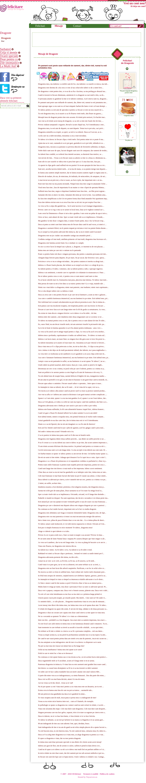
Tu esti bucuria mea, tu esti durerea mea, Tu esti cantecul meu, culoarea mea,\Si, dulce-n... (72, 731)
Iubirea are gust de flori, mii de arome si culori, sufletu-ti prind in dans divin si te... (69, 746)
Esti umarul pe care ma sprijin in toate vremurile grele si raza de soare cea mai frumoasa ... (72, 502)
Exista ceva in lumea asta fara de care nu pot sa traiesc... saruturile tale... (65, 690)
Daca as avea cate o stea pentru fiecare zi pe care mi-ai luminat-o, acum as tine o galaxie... (72, 295)
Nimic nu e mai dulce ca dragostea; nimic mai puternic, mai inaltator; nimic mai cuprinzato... (73, 287)
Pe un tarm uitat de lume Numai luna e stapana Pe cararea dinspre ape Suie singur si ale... (72, 539)
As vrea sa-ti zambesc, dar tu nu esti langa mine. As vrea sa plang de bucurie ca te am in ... (72, 542)
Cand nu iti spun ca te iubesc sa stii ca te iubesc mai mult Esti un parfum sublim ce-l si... (71, 749)
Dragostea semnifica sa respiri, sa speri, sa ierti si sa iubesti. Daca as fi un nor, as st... (70, 132)
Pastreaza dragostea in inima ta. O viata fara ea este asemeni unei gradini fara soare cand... (72, 664)
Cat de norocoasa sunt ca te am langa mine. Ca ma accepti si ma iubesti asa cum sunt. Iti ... (72, 450)
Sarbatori (5, 49)
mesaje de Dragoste (16, 9)
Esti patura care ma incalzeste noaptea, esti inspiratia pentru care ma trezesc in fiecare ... (71, 306)
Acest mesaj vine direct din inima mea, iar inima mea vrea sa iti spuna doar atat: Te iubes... (72, 605)
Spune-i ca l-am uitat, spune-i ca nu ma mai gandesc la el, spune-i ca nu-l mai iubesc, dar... (72, 398)
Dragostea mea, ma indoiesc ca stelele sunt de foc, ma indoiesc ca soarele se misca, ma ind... (73, 84)
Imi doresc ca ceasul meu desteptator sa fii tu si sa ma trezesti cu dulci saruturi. (68, 668)
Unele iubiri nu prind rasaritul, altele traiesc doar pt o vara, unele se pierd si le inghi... (70, 365)
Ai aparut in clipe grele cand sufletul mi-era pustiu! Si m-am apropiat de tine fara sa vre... (72, 165)
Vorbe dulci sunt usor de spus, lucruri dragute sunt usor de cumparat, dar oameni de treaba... (73, 151)
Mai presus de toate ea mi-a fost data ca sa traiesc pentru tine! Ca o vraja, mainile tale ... (71, 284)
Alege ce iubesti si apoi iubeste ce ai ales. (54, 531)
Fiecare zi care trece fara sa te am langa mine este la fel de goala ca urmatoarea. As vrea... (72, 309)
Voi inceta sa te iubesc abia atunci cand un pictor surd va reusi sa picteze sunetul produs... (72, 391)
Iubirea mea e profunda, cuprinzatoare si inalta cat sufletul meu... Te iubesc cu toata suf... (72, 335)
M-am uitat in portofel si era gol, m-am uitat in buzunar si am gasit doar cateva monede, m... (73, 380)
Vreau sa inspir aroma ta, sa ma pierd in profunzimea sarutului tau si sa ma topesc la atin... (72, 635)
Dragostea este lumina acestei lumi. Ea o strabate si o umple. (61, 243)
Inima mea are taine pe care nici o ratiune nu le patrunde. (59, 250)
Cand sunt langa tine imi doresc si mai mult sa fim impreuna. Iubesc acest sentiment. (70, 468)
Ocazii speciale (9, 56)
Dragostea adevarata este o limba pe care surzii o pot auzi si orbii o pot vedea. (67, 406)
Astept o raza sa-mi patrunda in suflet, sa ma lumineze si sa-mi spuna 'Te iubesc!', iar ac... (72, 361)
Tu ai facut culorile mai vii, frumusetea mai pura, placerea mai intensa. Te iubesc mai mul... (73, 280)
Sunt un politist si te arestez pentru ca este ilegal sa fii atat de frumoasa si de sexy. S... (70, 372)
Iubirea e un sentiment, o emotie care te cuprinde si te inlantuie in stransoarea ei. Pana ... (71, 272)
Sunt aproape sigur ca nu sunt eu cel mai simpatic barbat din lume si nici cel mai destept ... (72, 106)
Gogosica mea (129, 115)
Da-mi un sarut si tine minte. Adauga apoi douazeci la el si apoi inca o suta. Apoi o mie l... (72, 457)
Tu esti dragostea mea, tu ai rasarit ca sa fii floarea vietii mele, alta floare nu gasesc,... (70, 114)
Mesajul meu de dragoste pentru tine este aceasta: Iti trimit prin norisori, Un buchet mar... (72, 117)
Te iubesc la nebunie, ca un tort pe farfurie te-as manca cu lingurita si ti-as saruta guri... (71, 720)
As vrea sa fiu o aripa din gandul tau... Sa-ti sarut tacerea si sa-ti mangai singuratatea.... (71, 206)
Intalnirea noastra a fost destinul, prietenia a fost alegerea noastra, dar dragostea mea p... (71, 487)
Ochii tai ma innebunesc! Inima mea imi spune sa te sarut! (60, 650)
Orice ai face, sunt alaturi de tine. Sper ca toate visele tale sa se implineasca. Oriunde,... (71, 217)
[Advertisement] (87, 39)
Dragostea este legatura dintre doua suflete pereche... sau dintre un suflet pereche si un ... (72, 439)
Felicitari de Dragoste (127, 61)
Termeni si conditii (90, 774)
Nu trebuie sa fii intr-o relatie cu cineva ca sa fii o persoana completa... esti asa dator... (70, 631)
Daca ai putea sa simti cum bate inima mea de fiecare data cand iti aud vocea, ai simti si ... (72, 224)
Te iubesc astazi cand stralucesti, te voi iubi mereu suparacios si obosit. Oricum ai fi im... (72, 524)
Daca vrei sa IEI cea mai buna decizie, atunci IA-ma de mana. (61, 679)
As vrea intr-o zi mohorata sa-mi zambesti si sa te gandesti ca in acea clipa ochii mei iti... (72, 354)
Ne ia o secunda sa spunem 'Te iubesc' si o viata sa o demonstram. (63, 616)
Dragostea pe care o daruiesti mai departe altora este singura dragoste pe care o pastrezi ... (72, 505)
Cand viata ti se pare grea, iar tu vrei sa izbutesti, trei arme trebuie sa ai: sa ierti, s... (69, 565)
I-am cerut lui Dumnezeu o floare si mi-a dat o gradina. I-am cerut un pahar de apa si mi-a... (73, 213)
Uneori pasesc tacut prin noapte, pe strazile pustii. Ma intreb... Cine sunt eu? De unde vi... (72, 598)
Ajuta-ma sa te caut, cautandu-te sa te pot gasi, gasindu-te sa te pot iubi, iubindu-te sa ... (71, 143)
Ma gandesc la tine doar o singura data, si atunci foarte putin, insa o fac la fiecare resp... (71, 221)
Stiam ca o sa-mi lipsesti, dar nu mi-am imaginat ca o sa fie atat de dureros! (66, 424)
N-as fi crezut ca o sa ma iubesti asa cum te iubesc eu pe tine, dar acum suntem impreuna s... (73, 443)
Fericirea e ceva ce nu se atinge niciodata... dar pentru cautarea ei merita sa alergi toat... (71, 261)
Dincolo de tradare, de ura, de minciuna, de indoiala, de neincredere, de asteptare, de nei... (72, 176)
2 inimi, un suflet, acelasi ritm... (50, 483)
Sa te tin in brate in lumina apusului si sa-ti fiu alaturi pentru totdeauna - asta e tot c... (70, 328)
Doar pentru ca (9, 59)
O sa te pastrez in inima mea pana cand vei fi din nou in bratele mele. (64, 435)
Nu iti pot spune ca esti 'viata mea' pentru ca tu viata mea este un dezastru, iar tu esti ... (71, 687)
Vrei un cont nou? (134, 3)
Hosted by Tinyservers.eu (87, 777)
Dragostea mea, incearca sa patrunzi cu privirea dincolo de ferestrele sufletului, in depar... (72, 147)
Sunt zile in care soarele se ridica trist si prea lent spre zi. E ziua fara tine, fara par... (69, 162)
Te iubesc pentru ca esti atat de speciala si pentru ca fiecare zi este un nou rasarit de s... (71, 110)
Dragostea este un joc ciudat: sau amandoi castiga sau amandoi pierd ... (65, 236)
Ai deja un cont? (138, 6)
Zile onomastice (9, 62)
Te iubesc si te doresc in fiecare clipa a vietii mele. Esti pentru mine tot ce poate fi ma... (71, 139)
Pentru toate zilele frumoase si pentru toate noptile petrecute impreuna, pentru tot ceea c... (72, 465)
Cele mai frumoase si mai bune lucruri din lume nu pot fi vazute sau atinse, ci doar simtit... (72, 476)
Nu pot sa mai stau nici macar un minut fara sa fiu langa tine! (61, 646)
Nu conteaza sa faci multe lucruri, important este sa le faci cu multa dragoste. (67, 509)
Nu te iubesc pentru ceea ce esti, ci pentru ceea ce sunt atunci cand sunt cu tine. (68, 276)
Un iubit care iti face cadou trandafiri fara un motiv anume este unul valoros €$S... (69, 672)
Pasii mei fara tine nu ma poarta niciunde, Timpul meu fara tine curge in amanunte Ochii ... (72, 184)
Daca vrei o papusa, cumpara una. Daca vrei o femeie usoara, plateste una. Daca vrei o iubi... (73, 590)
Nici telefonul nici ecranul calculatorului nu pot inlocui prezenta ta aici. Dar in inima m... (72, 302)
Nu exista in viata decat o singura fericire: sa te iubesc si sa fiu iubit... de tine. (67, 313)
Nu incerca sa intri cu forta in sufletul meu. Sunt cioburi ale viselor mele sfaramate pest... (72, 572)
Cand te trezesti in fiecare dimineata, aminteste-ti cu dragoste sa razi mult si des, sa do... (71, 95)
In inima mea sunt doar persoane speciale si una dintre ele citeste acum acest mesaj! (70, 742)
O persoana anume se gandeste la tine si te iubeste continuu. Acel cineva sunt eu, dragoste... (73, 99)
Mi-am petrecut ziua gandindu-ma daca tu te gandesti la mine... (62, 694)
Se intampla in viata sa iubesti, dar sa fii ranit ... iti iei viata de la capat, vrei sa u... (69, 387)
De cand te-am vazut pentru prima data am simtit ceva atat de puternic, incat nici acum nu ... (73, 638)
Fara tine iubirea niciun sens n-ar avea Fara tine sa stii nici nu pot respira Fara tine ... (70, 202)
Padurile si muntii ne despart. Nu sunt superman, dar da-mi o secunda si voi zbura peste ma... (73, 498)
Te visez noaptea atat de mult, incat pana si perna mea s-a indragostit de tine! (67, 698)
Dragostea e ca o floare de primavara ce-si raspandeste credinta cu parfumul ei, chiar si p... (72, 461)
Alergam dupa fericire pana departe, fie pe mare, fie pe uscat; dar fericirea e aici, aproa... (71, 258)
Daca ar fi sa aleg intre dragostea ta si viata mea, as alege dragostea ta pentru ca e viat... (71, 735)
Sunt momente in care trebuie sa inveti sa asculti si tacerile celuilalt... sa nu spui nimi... (71, 627)
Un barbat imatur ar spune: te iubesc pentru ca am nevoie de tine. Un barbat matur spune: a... (73, 454)
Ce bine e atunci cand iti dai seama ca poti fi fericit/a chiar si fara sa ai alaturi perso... (70, 583)
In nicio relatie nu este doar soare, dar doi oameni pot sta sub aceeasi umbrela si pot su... (71, 753)
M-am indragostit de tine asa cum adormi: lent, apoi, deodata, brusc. (64, 724)
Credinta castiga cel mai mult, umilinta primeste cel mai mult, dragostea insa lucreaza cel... (72, 239)
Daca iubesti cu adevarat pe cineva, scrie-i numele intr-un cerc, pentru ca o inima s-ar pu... (72, 480)
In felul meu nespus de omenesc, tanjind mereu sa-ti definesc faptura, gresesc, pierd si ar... (72, 576)
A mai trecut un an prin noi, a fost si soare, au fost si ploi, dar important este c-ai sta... (70, 180)
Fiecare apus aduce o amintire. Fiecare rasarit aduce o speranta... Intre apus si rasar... (70, 383)
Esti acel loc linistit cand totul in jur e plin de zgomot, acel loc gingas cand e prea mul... (71, 428)
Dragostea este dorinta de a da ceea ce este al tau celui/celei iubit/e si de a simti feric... (70, 88)
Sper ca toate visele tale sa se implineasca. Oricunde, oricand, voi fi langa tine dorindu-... (72, 494)
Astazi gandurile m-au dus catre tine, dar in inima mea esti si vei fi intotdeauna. (68, 420)
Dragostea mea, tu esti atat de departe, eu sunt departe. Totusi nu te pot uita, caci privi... (71, 128)
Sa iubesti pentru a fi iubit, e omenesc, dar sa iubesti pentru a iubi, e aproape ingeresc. (70, 269)
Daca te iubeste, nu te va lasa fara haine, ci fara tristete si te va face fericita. (66, 716)
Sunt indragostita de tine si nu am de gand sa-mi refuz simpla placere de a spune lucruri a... (72, 727)
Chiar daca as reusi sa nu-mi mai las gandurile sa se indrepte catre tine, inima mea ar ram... (72, 472)
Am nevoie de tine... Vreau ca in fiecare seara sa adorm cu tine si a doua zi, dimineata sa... (72, 158)
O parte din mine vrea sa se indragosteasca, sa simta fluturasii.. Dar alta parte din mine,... (72, 675)
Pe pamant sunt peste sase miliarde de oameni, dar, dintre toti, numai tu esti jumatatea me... (72, 102)
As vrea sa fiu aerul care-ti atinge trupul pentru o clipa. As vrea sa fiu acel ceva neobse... (71, 332)
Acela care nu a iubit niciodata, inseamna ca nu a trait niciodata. (62, 136)
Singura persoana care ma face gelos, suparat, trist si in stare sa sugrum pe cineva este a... (72, 712)
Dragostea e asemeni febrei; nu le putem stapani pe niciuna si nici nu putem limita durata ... (72, 228)
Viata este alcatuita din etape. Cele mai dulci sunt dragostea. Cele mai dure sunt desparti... (72, 709)
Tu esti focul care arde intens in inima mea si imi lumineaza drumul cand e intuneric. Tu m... (73, 624)
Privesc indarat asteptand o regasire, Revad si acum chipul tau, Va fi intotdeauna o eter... (71, 125)
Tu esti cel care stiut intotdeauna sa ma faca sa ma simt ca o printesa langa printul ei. (70, 594)
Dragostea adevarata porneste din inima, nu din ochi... (58, 557)
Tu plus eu (128, 140)
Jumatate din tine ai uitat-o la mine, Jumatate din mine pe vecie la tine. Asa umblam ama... (72, 195)
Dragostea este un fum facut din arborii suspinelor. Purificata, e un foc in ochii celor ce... (71, 568)
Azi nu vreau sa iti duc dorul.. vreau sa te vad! (55, 683)
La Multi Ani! (8, 66)
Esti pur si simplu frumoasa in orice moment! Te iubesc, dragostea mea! (65, 528)
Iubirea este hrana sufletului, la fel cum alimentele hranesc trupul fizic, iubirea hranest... (71, 409)
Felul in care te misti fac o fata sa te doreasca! (55, 653)
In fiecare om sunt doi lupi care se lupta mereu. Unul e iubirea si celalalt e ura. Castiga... (71, 757)
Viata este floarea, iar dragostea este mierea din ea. (57, 546)
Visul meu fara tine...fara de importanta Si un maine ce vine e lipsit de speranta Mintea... (71, 187)
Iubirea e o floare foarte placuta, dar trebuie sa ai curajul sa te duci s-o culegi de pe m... (71, 265)
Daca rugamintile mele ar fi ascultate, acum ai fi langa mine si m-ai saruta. (66, 661)
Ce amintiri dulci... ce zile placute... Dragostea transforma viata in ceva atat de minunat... (72, 602)
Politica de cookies (107, 774)
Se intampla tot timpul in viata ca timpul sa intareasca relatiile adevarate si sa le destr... (71, 579)
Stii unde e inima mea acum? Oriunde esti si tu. (56, 431)
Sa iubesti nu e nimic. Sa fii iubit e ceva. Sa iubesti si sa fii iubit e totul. (65, 550)
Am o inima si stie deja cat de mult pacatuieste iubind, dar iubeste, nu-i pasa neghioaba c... (72, 350)
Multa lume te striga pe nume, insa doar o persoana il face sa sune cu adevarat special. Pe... (72, 587)
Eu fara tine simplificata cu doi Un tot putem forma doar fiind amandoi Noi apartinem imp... (73, 199)
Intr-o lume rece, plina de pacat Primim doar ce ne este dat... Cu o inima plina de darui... (71, 520)
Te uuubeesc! (128, 165)
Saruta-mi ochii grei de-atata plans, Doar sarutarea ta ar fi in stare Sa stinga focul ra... (70, 491)
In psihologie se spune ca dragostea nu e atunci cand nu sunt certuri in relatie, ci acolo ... (71, 705)
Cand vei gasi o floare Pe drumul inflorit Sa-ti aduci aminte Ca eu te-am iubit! (67, 413)
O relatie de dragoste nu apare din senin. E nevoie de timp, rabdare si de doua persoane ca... (73, 609)
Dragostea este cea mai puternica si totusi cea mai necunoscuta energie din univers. (69, 516)
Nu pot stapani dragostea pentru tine (129, 91)
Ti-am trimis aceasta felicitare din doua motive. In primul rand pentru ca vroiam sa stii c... (72, 446)
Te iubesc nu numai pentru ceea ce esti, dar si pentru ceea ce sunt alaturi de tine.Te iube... (72, 321)
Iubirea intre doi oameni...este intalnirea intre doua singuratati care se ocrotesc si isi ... (70, 317)
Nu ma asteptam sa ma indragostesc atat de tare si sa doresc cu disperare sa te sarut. (69, 642)
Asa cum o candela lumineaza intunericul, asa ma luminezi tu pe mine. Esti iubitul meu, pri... (73, 298)
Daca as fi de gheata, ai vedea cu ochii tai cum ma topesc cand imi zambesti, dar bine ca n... (73, 402)
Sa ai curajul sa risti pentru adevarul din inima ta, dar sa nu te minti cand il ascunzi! (69, 232)
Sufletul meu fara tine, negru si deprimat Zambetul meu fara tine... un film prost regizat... (72, 191)
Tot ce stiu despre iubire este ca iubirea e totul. (55, 291)
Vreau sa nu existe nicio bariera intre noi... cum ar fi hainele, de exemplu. (66, 701)
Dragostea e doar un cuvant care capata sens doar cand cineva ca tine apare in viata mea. (71, 613)
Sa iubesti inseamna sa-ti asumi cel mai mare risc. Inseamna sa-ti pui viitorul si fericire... (71, 343)
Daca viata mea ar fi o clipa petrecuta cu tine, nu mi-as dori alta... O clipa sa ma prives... (71, 346)
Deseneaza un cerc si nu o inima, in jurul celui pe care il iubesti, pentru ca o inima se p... (71, 369)
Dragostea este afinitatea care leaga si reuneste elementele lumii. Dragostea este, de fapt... (72, 513)
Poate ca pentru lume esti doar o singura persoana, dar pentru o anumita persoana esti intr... (72, 254)
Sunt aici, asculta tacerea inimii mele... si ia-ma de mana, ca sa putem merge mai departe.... (72, 169)
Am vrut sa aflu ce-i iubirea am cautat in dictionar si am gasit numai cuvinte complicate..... (72, 394)
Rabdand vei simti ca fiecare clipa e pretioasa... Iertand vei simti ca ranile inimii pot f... (71, 553)
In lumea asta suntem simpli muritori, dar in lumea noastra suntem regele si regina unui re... (73, 173)
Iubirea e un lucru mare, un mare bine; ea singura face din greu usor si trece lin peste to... (72, 339)
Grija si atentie (8, 52)
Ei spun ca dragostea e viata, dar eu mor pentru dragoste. (59, 738)
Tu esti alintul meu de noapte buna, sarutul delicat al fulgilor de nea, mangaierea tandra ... (72, 376)
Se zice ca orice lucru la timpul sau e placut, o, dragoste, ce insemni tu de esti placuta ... (71, 247)
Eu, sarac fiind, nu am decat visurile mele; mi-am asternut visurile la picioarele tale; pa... (71, 324)
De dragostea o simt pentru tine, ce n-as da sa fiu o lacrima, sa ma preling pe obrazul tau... (72, 91)
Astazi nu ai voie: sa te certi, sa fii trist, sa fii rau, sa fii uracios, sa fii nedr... (66, 561)
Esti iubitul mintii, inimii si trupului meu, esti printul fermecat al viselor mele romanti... (71, 417)
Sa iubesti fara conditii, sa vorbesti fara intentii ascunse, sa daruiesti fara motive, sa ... (70, 154)
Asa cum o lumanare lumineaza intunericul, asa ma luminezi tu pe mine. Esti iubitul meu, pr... (73, 358)
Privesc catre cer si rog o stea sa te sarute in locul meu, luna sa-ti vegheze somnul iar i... (71, 210)
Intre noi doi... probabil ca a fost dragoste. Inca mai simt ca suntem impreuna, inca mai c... (72, 620)
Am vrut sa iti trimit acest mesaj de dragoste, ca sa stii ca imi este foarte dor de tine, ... (70, 121)
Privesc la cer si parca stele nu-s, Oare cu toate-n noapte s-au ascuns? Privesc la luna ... (71, 535)
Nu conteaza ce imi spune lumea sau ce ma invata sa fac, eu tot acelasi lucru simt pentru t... (72, 657)
